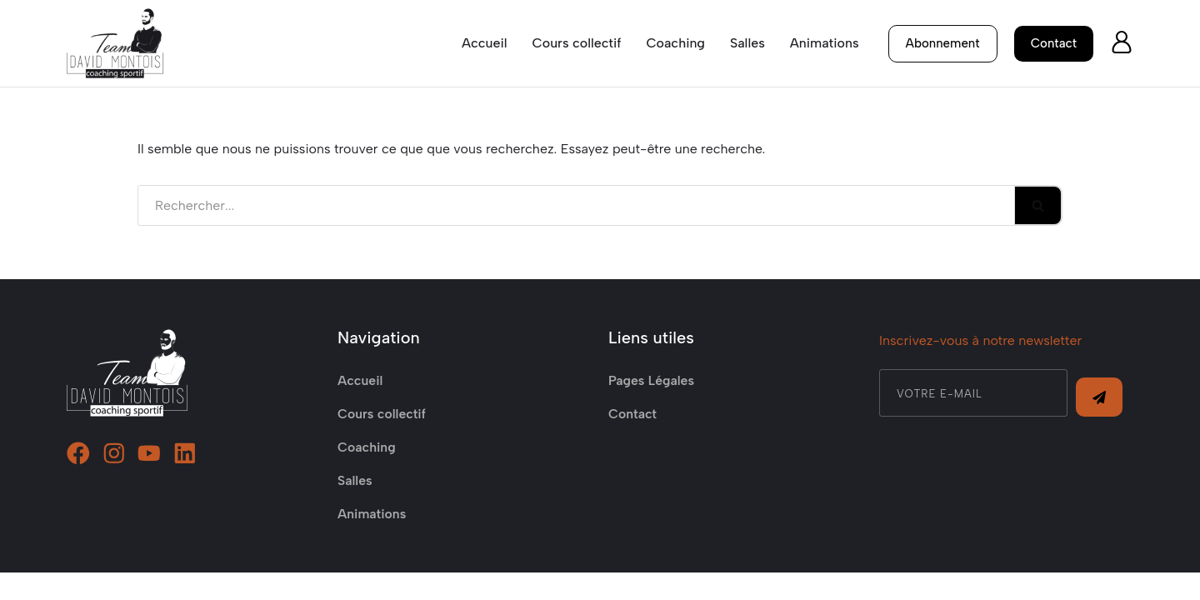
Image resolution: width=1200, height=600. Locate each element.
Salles (747, 43)
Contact (633, 441)
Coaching (675, 43)
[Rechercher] (576, 205)
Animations (823, 43)
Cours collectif (575, 43)
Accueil (484, 43)
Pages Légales (652, 408)
